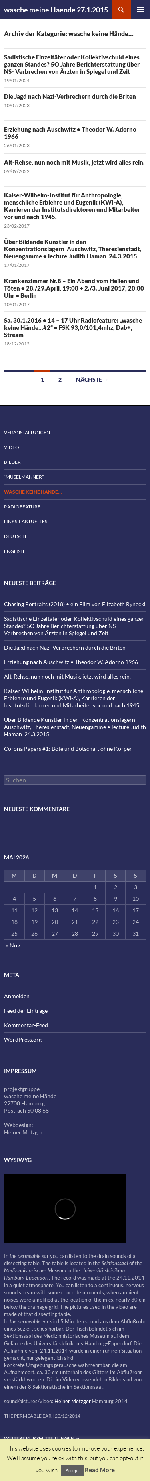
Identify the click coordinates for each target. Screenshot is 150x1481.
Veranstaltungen (27, 432)
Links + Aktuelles (25, 521)
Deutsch (15, 536)
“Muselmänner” (24, 477)
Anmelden (17, 996)
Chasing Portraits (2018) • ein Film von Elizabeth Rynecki (75, 604)
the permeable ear (28, 1416)
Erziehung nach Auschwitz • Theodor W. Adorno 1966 (71, 661)
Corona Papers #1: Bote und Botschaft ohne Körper (68, 748)
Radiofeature (22, 507)
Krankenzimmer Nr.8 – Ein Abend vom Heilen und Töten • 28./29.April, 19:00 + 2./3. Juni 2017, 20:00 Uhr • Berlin (74, 288)
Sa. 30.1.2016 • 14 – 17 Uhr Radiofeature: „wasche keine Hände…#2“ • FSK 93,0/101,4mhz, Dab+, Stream (73, 327)
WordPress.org (23, 1039)
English (14, 551)
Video (11, 447)
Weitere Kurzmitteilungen (42, 1438)
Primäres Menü (140, 9)
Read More (100, 1469)
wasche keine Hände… (33, 492)
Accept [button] (72, 1470)
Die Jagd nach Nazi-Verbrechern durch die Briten (70, 96)
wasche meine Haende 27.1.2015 (56, 9)
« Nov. (13, 945)
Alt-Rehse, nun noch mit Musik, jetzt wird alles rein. (74, 162)
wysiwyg (18, 1159)
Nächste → (92, 379)
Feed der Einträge (26, 1010)
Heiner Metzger (72, 1401)
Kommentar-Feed (26, 1025)
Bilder (12, 462)
